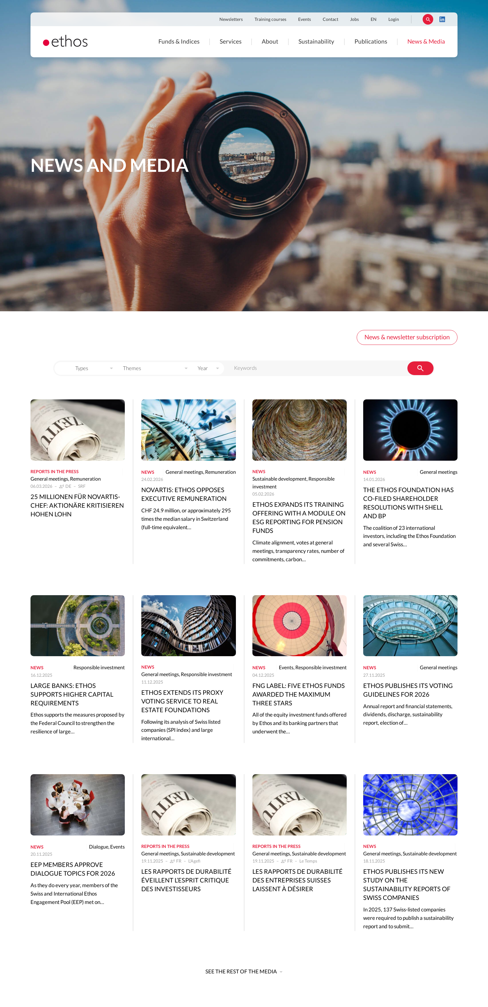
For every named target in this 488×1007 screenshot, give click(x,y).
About (270, 42)
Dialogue (98, 847)
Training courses (270, 19)
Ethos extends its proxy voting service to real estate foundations (182, 701)
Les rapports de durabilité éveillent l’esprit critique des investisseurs (186, 880)
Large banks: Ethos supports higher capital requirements (71, 695)
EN (374, 19)
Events (304, 19)
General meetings (49, 479)
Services (231, 42)
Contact (330, 19)
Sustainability (316, 42)
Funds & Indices (178, 42)
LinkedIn (442, 19)
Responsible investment (99, 667)
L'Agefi (194, 861)
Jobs (354, 19)
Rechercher (428, 19)
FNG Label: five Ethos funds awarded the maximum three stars (298, 695)
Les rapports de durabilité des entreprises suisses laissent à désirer (297, 880)
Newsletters (231, 19)
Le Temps (308, 861)
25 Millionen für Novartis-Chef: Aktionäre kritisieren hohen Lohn (77, 506)
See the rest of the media (241, 971)
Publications (370, 42)
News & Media (426, 42)
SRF (82, 486)
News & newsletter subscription (407, 337)
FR (178, 861)
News (147, 472)
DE (68, 486)
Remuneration (85, 479)
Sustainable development (279, 479)
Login (393, 19)
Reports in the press (54, 472)
